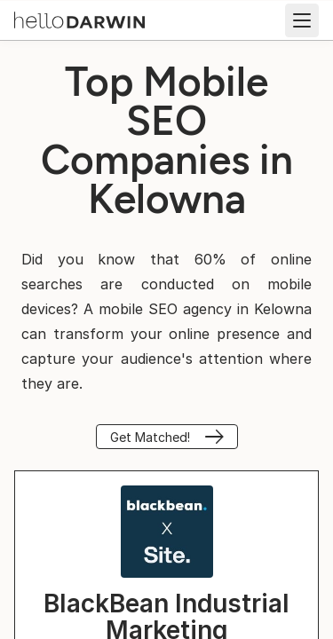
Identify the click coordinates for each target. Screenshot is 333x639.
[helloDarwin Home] (79, 18)
